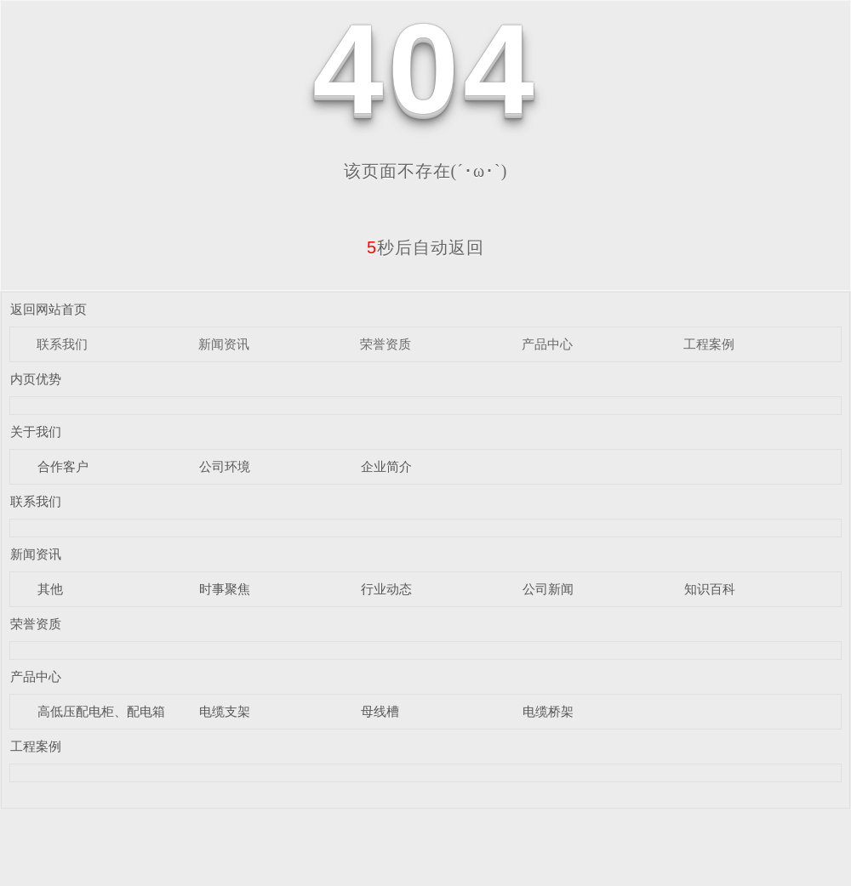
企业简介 (386, 466)
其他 (50, 589)
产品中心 (547, 344)
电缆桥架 (548, 711)
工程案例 (708, 344)
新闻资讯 (223, 344)
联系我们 (62, 344)
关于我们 (35, 431)
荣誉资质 (385, 344)
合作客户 (63, 466)
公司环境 (224, 466)
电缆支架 (224, 711)
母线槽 (380, 711)
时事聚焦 (224, 589)
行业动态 (386, 589)
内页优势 (35, 379)
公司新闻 (548, 589)
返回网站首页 (48, 309)
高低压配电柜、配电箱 (101, 711)
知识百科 (709, 589)
